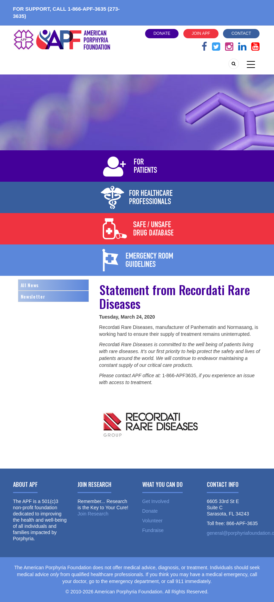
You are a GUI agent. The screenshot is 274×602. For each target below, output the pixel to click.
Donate (161, 33)
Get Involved (156, 501)
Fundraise (153, 530)
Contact (241, 33)
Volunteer (152, 520)
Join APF (201, 33)
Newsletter (33, 296)
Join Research (93, 513)
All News (30, 285)
